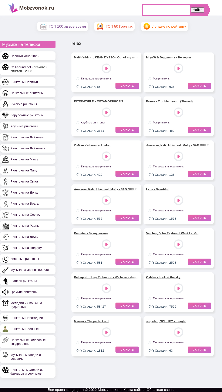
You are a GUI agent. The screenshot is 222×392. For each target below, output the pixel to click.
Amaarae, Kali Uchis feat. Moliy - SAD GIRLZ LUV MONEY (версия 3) (178, 145)
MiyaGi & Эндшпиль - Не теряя (168, 57)
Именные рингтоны (24, 258)
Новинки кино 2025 (24, 56)
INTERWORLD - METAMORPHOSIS (98, 101)
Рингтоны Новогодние (26, 318)
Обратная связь (160, 390)
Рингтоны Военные (24, 329)
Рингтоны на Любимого (27, 148)
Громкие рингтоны (23, 292)
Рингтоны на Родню (25, 225)
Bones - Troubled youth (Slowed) (169, 101)
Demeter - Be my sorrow (91, 233)
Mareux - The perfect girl (91, 321)
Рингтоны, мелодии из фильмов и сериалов (26, 371)
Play (107, 68)
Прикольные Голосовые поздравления (28, 341)
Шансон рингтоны (23, 281)
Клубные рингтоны (24, 126)
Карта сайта (134, 390)
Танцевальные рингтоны (96, 78)
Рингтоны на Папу (23, 170)
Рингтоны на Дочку (24, 192)
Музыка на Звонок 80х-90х (30, 270)
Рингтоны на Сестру (25, 214)
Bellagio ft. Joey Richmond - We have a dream (106, 277)
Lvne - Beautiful (157, 189)
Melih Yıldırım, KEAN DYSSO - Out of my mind (106, 57)
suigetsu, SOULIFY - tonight (166, 321)
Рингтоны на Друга (24, 236)
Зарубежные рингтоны (27, 115)
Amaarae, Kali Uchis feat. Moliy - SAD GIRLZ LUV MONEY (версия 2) (106, 189)
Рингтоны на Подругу (26, 247)
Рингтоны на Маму (24, 159)
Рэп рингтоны (161, 78)
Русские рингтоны (23, 104)
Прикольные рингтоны (26, 93)
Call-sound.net (20, 67)
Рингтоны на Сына (24, 181)
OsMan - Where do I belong (93, 145)
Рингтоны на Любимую (27, 137)
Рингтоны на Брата (24, 203)
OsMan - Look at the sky (163, 277)
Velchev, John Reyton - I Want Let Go (172, 233)
